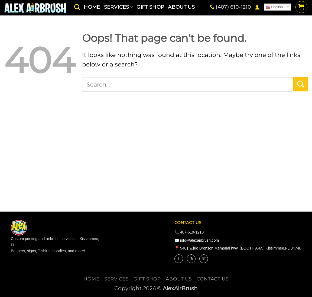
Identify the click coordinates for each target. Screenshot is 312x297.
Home (91, 279)
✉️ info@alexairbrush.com (196, 240)
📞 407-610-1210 (189, 232)
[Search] (77, 7)
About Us (179, 279)
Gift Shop (147, 279)
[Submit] (300, 84)
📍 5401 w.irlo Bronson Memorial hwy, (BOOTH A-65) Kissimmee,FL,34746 (237, 248)
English (274, 7)
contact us (92, 33)
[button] (257, 7)
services (116, 279)
